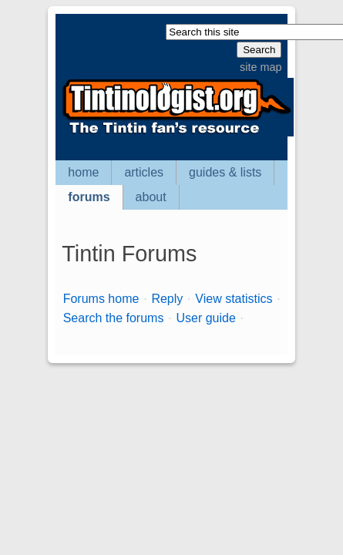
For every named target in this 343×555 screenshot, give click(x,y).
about (151, 197)
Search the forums (113, 318)
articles (143, 172)
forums (88, 197)
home (83, 172)
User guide (205, 318)
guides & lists (225, 172)
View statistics (233, 298)
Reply (167, 298)
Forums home (101, 298)
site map (260, 67)
